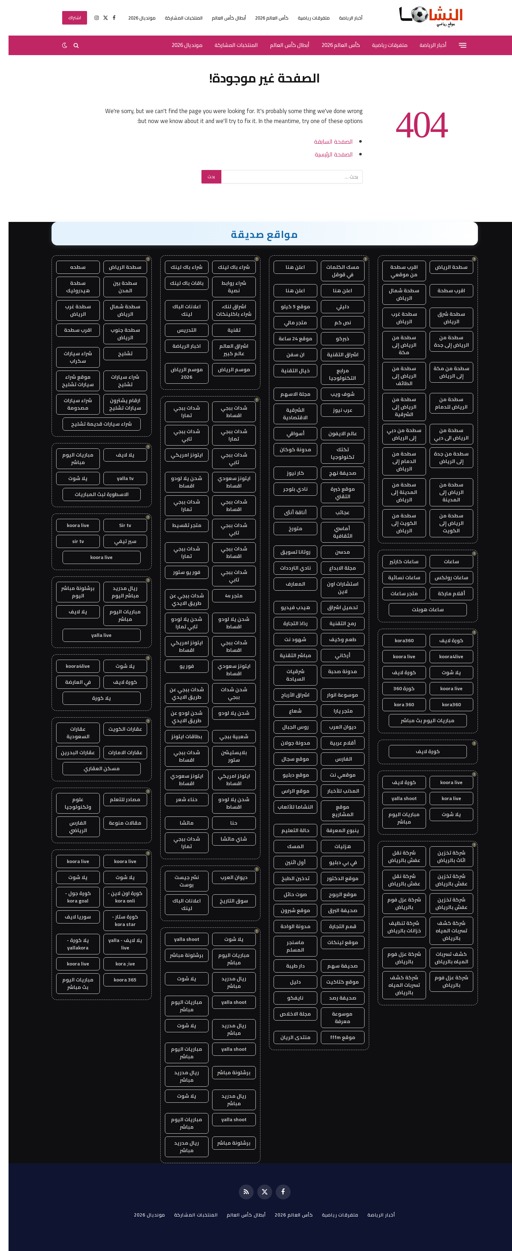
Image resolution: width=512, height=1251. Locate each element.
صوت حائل (286, 894)
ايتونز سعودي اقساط (225, 482)
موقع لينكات (334, 942)
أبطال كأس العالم (220, 18)
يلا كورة (92, 698)
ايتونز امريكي (178, 454)
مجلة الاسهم (287, 394)
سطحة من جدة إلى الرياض (442, 457)
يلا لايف (116, 454)
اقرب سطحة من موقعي (395, 270)
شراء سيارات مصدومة (69, 404)
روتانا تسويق (287, 552)
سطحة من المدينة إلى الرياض (395, 492)
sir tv (69, 541)
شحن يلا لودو (225, 713)
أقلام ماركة (443, 593)
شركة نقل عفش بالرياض (395, 856)
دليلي (334, 306)
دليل (286, 981)
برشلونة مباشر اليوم (69, 592)
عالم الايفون (334, 433)
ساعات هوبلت (419, 609)
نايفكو (287, 997)
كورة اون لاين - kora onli (116, 897)
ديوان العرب (334, 726)
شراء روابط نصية (225, 286)
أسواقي (287, 433)
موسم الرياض (225, 369)
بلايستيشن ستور (225, 756)
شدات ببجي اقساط (225, 411)
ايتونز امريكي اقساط (178, 646)
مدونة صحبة (334, 671)
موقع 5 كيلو (287, 306)
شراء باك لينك (225, 267)
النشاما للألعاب (286, 806)
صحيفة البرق (334, 910)
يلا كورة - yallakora (69, 944)
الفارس (334, 758)
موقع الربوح (334, 894)
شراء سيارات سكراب (69, 357)
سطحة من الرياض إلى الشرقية (395, 407)
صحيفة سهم (334, 965)
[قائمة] (454, 45)
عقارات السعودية (69, 732)
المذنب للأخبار (334, 790)
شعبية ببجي (225, 736)
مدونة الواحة (287, 926)
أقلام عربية (334, 742)
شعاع (286, 710)
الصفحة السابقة (325, 141)
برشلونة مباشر (178, 955)
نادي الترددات (286, 568)
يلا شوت (442, 672)
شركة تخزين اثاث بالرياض (443, 856)
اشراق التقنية (334, 354)
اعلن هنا (286, 267)
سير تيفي (117, 541)
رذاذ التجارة (287, 623)
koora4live (443, 656)
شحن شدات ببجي (225, 693)
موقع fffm (334, 1037)
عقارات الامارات (116, 752)
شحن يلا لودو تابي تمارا (178, 622)
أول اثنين (286, 862)
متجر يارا (334, 710)
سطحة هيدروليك (69, 286)
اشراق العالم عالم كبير (225, 349)
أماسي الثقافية (334, 532)
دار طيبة (286, 965)
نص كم (334, 322)
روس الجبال (287, 726)
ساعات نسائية (395, 577)
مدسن (334, 552)
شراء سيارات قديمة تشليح (93, 423)
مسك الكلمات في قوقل (334, 270)
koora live (395, 656)
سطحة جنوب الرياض (116, 333)
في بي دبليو (334, 862)
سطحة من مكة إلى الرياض (443, 372)
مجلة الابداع (333, 568)
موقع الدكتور (334, 878)
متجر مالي (286, 322)
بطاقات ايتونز (178, 736)
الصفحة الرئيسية (325, 154)
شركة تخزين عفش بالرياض (443, 880)
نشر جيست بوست (178, 881)
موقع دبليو (287, 774)
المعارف (287, 584)
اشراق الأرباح (287, 694)
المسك (287, 846)
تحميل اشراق (334, 607)
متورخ (287, 528)
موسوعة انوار (334, 694)
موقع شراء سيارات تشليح (69, 380)
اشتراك (66, 18)
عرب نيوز (334, 410)
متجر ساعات (395, 593)
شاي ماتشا (225, 838)
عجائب (334, 512)
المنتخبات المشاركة (175, 18)
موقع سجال (287, 758)
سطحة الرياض (442, 267)
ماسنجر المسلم (287, 946)
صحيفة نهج (334, 473)
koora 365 (116, 979)
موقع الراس (287, 790)
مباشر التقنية (287, 655)
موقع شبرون (287, 910)
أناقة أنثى (286, 512)
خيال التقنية (287, 370)
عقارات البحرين (69, 752)
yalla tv (116, 478)
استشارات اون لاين (334, 587)
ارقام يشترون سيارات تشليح (117, 404)
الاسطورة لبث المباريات (93, 494)
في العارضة (69, 682)
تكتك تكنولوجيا (334, 453)
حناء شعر (178, 799)
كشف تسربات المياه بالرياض (443, 957)
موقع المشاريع (334, 810)
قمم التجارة (334, 926)
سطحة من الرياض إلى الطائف (395, 376)
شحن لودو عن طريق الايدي (178, 716)
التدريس (178, 330)
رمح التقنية (334, 623)
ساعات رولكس (443, 577)
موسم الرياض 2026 (178, 373)
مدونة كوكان (287, 449)
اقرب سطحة (443, 290)
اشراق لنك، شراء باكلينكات (225, 310)
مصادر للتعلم (116, 799)
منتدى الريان (287, 1037)
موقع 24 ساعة (287, 338)
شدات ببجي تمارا (178, 411)
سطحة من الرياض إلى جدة (442, 341)
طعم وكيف (334, 639)
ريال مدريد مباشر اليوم (116, 592)
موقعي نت (334, 774)
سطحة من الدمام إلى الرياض (395, 461)
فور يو (178, 666)
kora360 (395, 640)
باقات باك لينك (178, 283)
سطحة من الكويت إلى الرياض (395, 523)
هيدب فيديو (287, 607)
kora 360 (395, 704)
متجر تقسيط (178, 525)
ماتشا (178, 822)
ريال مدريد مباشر (225, 982)
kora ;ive (116, 963)
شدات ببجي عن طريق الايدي (178, 599)
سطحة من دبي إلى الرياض (395, 434)
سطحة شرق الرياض (443, 317)
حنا (225, 822)
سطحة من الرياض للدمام (442, 403)
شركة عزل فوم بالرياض (396, 903)
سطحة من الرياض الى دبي (442, 434)
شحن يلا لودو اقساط (178, 482)
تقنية (225, 330)
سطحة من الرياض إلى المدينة (443, 492)
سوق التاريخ (225, 900)
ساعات (443, 561)
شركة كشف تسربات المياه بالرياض (443, 931)
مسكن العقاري (93, 768)
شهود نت (287, 639)
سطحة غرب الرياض (396, 317)
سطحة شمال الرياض (395, 294)
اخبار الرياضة (178, 346)
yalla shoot (395, 798)
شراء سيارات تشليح (116, 380)
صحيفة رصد (334, 997)
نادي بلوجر (287, 489)
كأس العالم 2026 (263, 18)
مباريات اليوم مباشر (395, 818)
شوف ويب (334, 394)
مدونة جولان (287, 742)
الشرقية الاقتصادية (286, 413)
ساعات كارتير (395, 561)
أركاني (334, 655)
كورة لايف (443, 640)
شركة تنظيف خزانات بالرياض (396, 927)
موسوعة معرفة (334, 1017)
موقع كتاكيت (334, 981)
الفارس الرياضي (69, 826)
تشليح (116, 353)
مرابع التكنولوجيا (333, 374)
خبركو (334, 338)
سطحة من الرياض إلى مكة (395, 345)
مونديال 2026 (133, 18)
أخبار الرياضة (342, 18)
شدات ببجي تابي (178, 435)
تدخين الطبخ (287, 878)
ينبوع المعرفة (334, 830)
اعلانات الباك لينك (178, 310)
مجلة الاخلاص (286, 1013)
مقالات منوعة (116, 822)
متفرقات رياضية (305, 18)
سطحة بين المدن (116, 286)
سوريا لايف (69, 916)
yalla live (93, 635)
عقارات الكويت (117, 729)
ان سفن (287, 354)
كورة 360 (395, 688)
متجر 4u (225, 595)
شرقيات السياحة (286, 675)
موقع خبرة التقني (334, 492)
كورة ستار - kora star (116, 920)
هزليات (334, 846)
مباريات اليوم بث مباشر (419, 720)
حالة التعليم (287, 830)
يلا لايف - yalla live (117, 944)
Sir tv (117, 525)
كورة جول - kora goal (69, 897)
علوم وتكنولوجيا (69, 803)
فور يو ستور (178, 572)
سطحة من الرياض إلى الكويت (443, 523)
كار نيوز (287, 473)
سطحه (69, 267)
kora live (443, 798)
